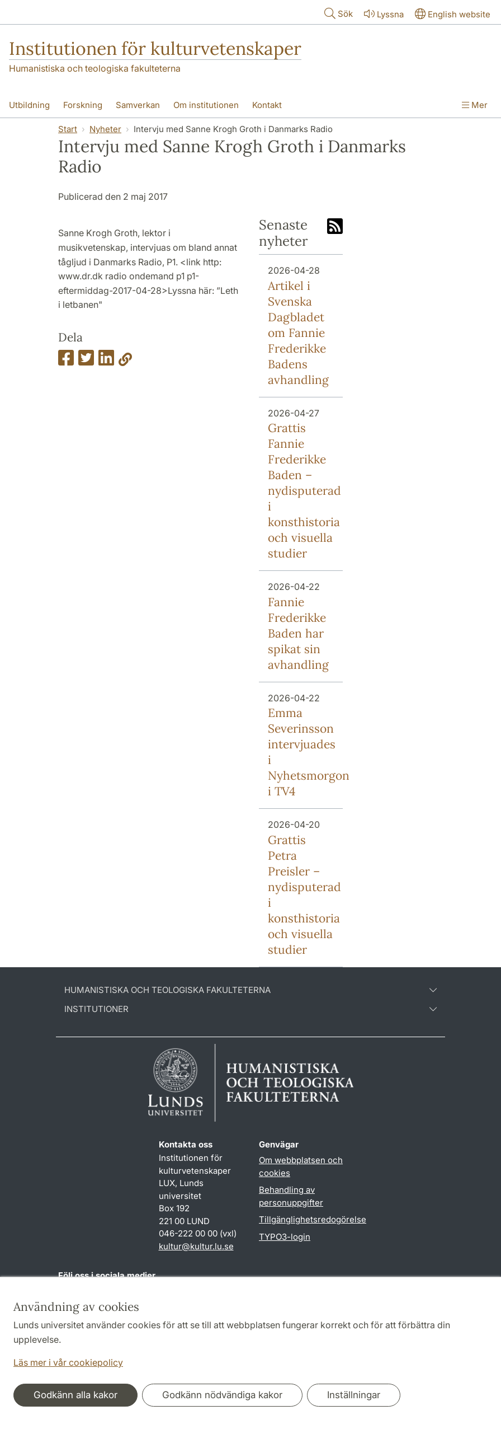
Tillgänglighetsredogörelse (312, 1219)
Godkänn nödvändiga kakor (222, 1394)
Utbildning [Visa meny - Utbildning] (29, 105)
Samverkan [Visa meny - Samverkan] (138, 105)
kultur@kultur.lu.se (196, 1246)
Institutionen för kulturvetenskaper (155, 48)
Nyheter (105, 129)
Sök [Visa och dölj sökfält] (337, 13)
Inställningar (353, 1394)
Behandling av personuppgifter (291, 1196)
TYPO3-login (284, 1236)
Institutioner (250, 1009)
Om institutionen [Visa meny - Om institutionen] (206, 105)
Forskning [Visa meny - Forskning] (82, 105)
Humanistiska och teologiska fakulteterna (95, 68)
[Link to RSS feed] (335, 227)
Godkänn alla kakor (75, 1394)
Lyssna (383, 13)
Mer (475, 105)
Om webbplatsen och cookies (301, 1166)
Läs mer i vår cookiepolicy (68, 1362)
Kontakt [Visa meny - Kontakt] (267, 105)
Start (67, 129)
